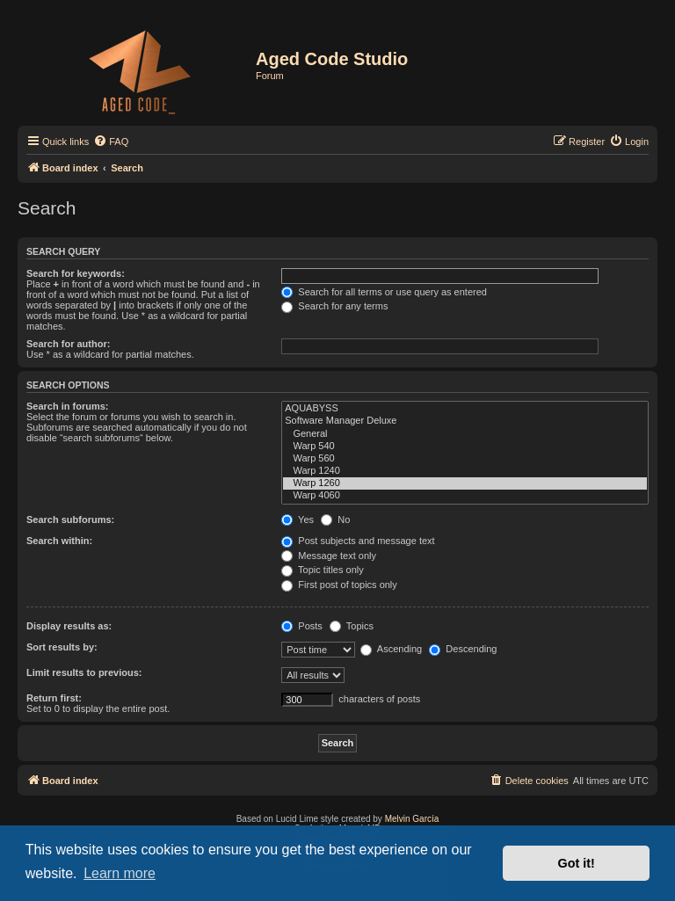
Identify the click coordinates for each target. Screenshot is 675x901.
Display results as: (69, 626)
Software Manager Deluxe (465, 421)
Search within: (59, 540)
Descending (463, 648)
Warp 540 (465, 446)
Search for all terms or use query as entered (384, 292)
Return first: (54, 698)
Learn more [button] (119, 873)
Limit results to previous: (84, 672)
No (335, 519)
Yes (297, 519)
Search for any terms (334, 306)
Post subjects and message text (357, 540)
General (465, 434)
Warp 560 (465, 459)
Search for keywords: (75, 273)
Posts (302, 626)
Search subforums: (70, 519)
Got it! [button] (576, 863)
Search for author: (68, 343)
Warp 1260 (465, 483)
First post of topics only (339, 584)
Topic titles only (322, 569)
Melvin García (412, 819)
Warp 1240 (465, 471)
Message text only (328, 555)
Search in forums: (67, 406)
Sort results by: (62, 647)
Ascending (391, 648)
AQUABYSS (465, 409)
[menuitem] (110, 141)
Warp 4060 (465, 496)
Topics (352, 626)
